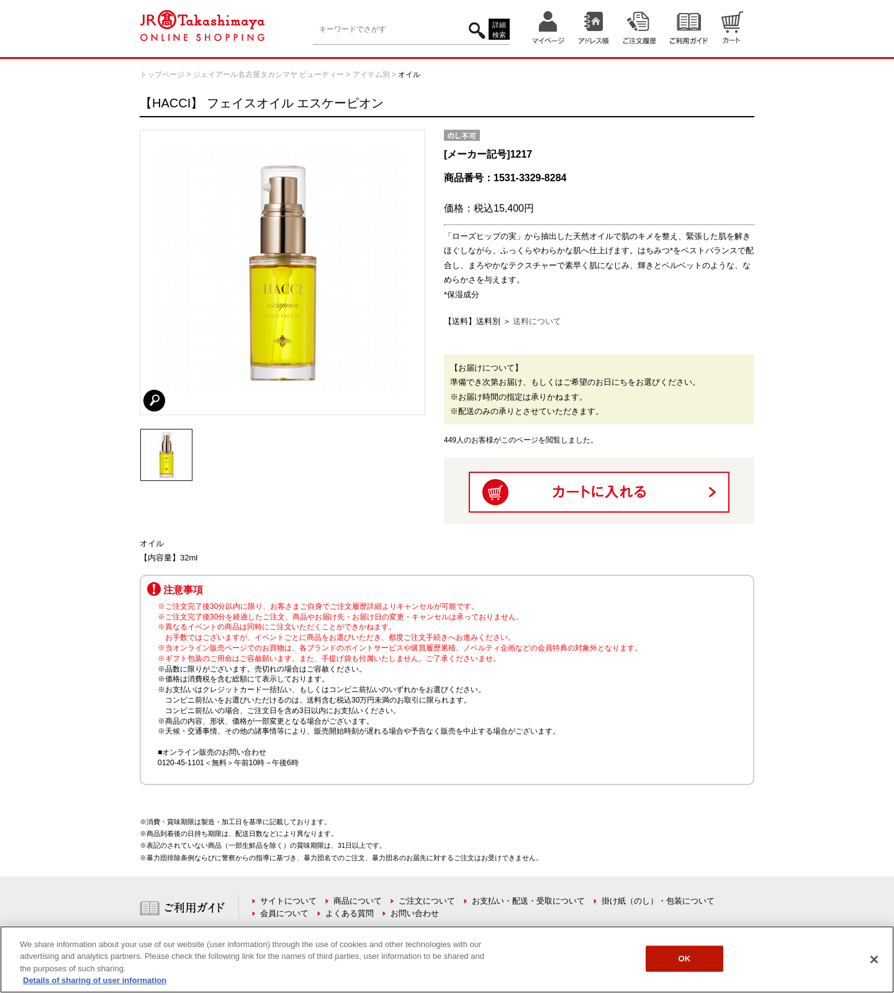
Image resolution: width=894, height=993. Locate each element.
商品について (357, 900)
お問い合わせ (415, 913)
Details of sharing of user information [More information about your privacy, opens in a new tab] (94, 980)
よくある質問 (349, 913)
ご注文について (427, 900)
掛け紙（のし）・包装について (658, 900)
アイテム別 (371, 74)
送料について (537, 321)
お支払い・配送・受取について (528, 900)
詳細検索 (499, 30)
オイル (409, 74)
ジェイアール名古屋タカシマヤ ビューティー (268, 74)
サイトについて (288, 900)
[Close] (874, 959)
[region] (447, 959)
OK (684, 958)
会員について (284, 913)
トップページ (162, 74)
